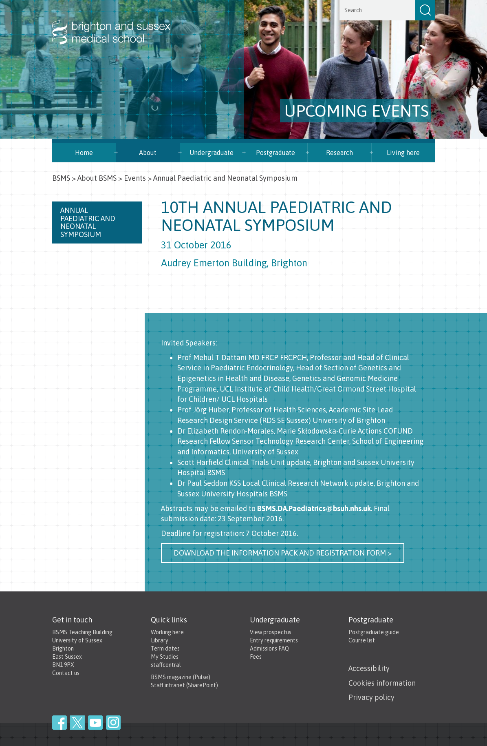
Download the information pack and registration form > (283, 553)
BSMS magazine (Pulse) (180, 677)
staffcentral (166, 665)
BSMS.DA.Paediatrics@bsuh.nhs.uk (314, 508)
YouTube (95, 722)
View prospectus (270, 632)
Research (339, 152)
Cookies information (382, 683)
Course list (361, 640)
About (147, 152)
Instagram (113, 722)
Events (135, 178)
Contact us (65, 673)
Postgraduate (275, 152)
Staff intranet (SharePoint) (184, 685)
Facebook (59, 722)
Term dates (165, 648)
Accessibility (369, 668)
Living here (403, 152)
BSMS (61, 178)
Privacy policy (371, 697)
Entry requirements (274, 640)
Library (159, 640)
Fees (256, 656)
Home (84, 152)
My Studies (164, 656)
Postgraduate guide (373, 632)
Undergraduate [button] (212, 152)
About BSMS (97, 178)
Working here (167, 632)
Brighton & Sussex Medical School (119, 23)
